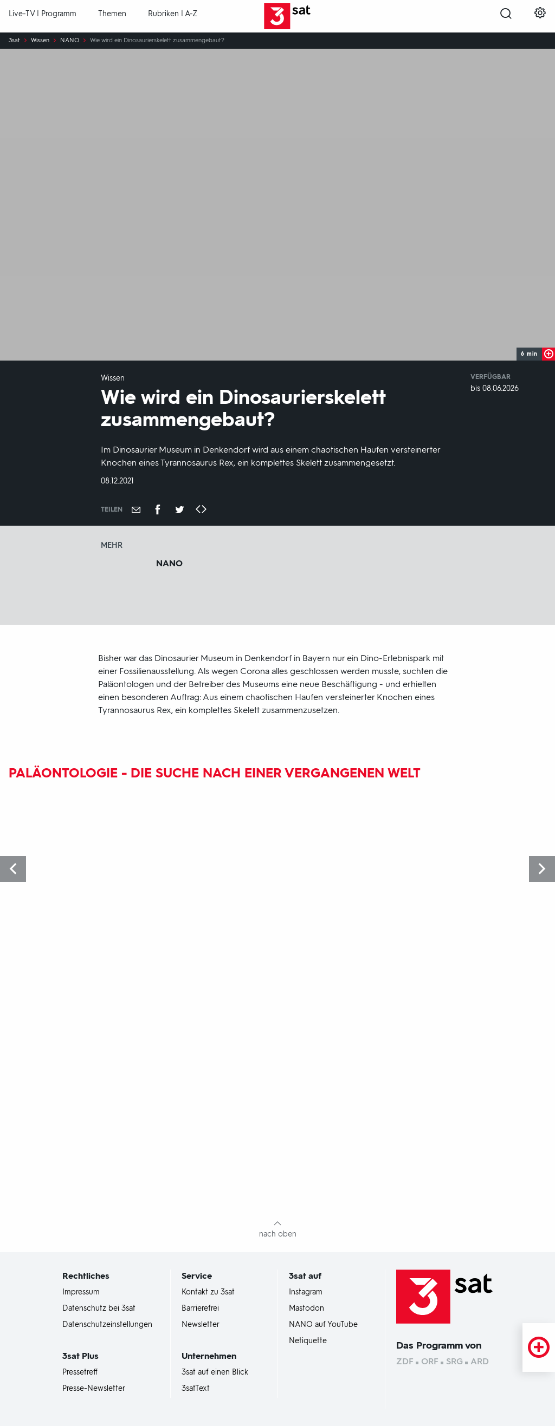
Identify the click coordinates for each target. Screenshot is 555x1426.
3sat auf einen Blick (215, 1372)
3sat (14, 40)
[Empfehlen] (136, 509)
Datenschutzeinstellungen (107, 1324)
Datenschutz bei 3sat (98, 1308)
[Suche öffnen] (506, 17)
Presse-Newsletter (93, 1388)
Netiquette (308, 1341)
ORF (429, 1361)
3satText (196, 1388)
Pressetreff (80, 1372)
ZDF (405, 1361)
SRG (454, 1361)
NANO (69, 40)
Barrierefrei (200, 1308)
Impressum (81, 1292)
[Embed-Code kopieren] (201, 510)
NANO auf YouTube (323, 1324)
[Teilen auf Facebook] (158, 509)
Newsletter (201, 1324)
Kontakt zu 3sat (208, 1292)
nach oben (277, 1234)
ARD (479, 1361)
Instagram (305, 1292)
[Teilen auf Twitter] (179, 509)
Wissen (40, 40)
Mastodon (306, 1308)
